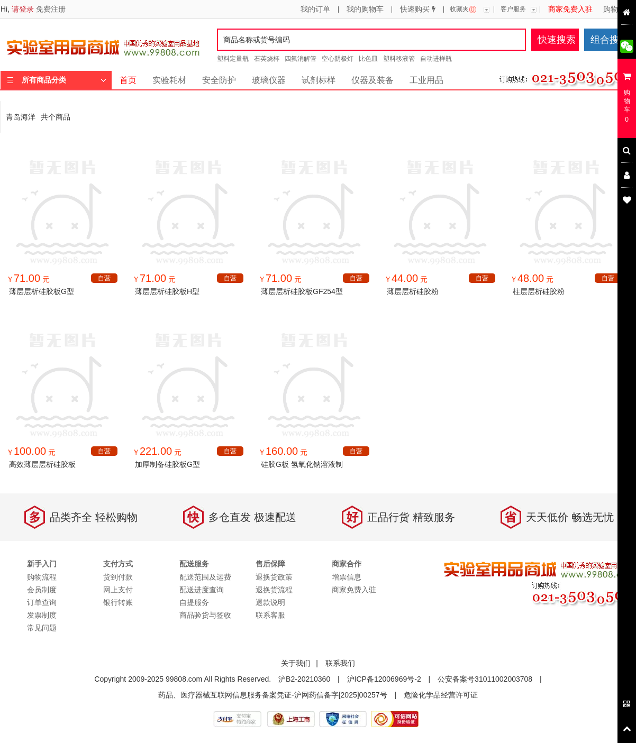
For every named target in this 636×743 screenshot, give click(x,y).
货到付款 (118, 577)
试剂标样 (318, 80)
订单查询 (42, 602)
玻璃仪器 (269, 80)
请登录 (23, 9)
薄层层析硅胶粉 (413, 291)
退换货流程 (274, 589)
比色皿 (368, 58)
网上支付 (118, 589)
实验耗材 (169, 80)
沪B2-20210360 (304, 679)
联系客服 (270, 615)
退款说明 (270, 602)
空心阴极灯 (337, 58)
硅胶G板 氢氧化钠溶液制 (302, 464)
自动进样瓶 (436, 58)
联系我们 (340, 663)
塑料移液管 (399, 58)
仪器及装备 (372, 80)
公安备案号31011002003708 (485, 679)
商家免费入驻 (570, 9)
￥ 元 (28, 279)
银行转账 (118, 602)
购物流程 (618, 9)
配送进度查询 (201, 589)
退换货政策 (274, 577)
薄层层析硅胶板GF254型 (302, 291)
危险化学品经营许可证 (441, 695)
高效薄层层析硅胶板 (42, 464)
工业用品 (426, 80)
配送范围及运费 (205, 577)
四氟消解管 (300, 58)
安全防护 (219, 80)
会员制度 (42, 589)
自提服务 (194, 602)
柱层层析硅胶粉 (539, 291)
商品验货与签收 (205, 615)
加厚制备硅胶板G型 (167, 464)
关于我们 (296, 663)
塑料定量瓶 (233, 58)
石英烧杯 (266, 58)
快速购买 (417, 9)
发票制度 (42, 615)
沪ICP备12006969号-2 (384, 679)
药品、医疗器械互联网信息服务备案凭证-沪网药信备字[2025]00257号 (272, 695)
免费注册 (51, 9)
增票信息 (346, 577)
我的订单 (315, 9)
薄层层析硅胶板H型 (167, 291)
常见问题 (42, 627)
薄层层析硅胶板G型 (41, 291)
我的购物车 (365, 9)
